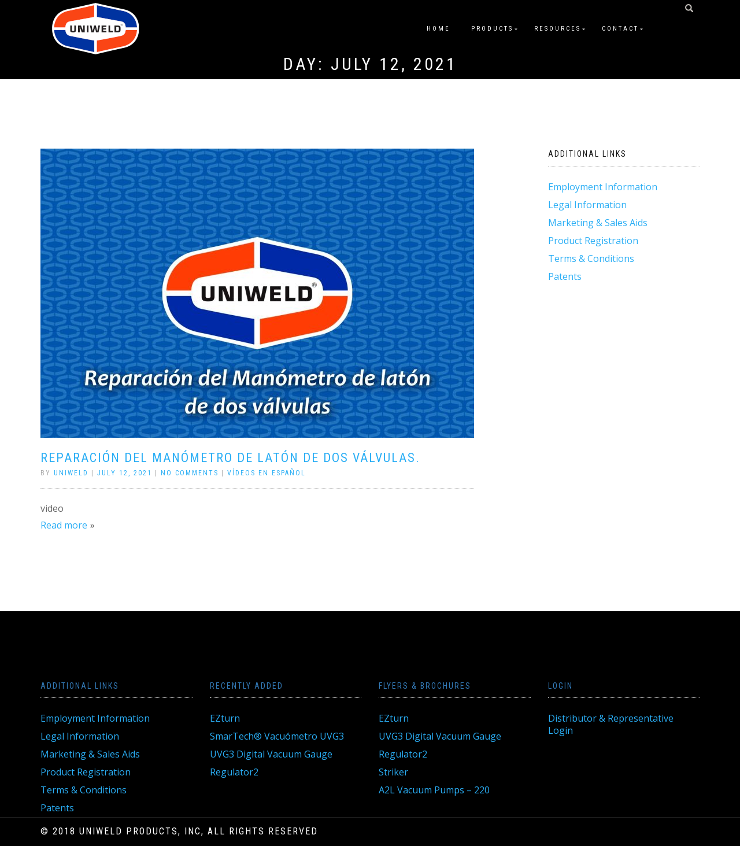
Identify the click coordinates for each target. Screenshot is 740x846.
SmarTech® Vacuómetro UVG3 (277, 736)
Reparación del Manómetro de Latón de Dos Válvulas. (230, 457)
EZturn (225, 718)
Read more (63, 525)
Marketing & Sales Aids (598, 222)
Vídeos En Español (266, 473)
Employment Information (602, 186)
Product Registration (593, 240)
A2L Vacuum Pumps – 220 (434, 790)
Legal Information (587, 204)
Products (492, 28)
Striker (393, 772)
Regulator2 (234, 772)
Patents (565, 276)
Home (438, 28)
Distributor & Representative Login (611, 724)
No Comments (190, 473)
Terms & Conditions (591, 258)
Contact (620, 28)
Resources (557, 28)
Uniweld (71, 473)
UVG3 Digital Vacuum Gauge (271, 754)
